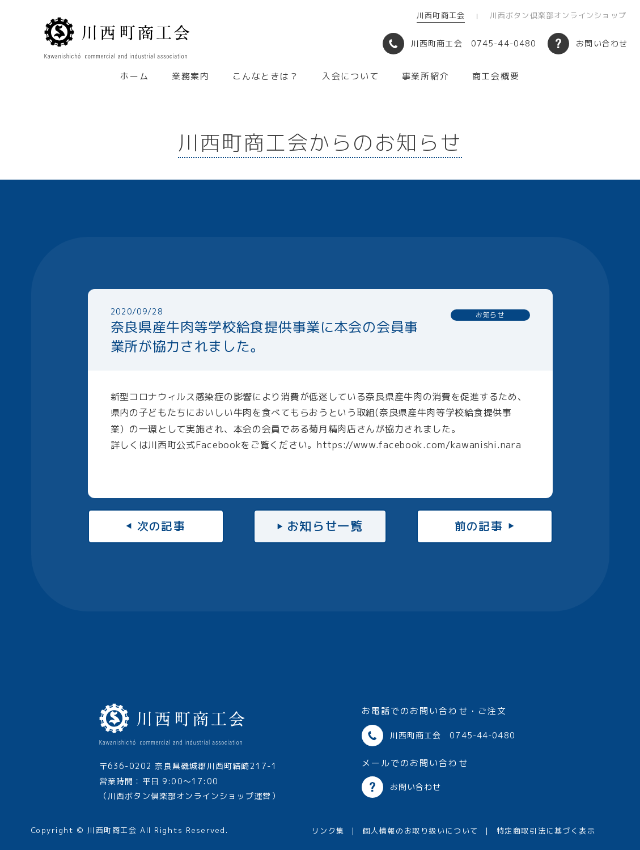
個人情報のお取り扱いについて (420, 831)
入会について (350, 76)
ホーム (134, 76)
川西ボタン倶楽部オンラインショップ (558, 15)
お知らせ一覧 (325, 525)
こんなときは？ (265, 76)
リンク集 (327, 831)
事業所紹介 (426, 76)
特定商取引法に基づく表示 (546, 831)
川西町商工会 (441, 15)
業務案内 (191, 76)
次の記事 (161, 525)
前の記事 (479, 525)
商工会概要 (496, 76)
